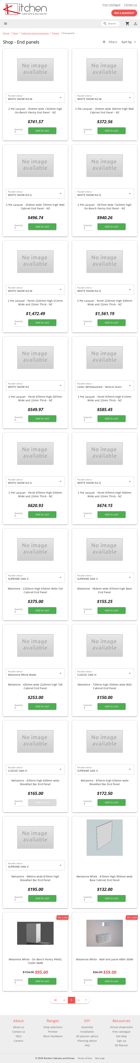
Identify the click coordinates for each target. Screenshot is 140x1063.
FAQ (87, 1045)
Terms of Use (85, 1058)
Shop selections (53, 1027)
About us (18, 1027)
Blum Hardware (53, 1036)
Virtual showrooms (121, 1027)
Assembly (87, 1027)
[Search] (110, 23)
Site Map (121, 1036)
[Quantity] (19, 131)
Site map (100, 1058)
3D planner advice (87, 1036)
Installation (87, 1031)
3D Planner (121, 1045)
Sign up (121, 1040)
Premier (53, 1031)
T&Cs (18, 1036)
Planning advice (87, 1040)
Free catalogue (111, 5)
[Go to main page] (36, 10)
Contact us (130, 5)
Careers (18, 1040)
